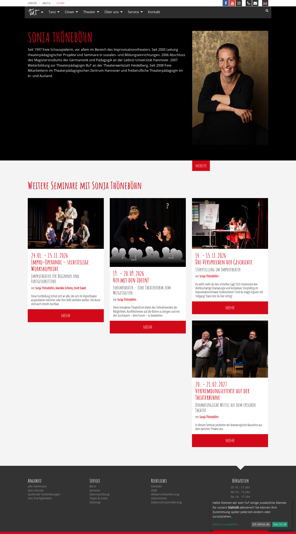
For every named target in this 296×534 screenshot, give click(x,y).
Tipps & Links (98, 498)
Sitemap (95, 502)
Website (201, 165)
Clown (69, 12)
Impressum (159, 498)
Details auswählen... (226, 524)
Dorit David (80, 288)
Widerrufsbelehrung (165, 494)
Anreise (94, 490)
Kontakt (154, 12)
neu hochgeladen (40, 498)
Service (133, 12)
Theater (89, 12)
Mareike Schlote (64, 288)
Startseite (32, 3)
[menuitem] (34, 12)
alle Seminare (37, 486)
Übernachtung (99, 494)
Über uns (111, 12)
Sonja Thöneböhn (44, 288)
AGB (154, 490)
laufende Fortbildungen (44, 494)
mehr (65, 315)
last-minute (36, 490)
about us (47, 3)
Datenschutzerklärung (166, 502)
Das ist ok (279, 524)
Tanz (52, 12)
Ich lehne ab (260, 524)
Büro (92, 486)
